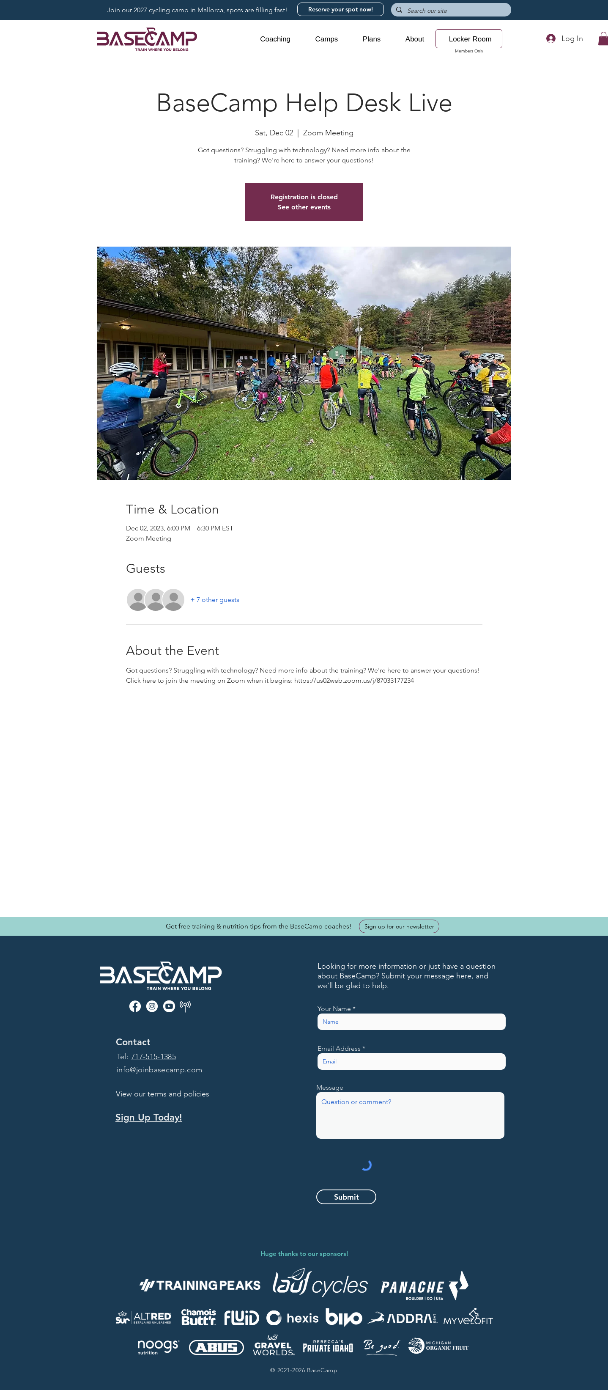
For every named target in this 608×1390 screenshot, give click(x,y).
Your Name (334, 1008)
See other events (304, 207)
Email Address (339, 1048)
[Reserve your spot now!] (340, 9)
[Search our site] (450, 11)
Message (329, 1087)
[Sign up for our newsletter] (399, 926)
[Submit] (346, 1196)
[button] (275, 39)
